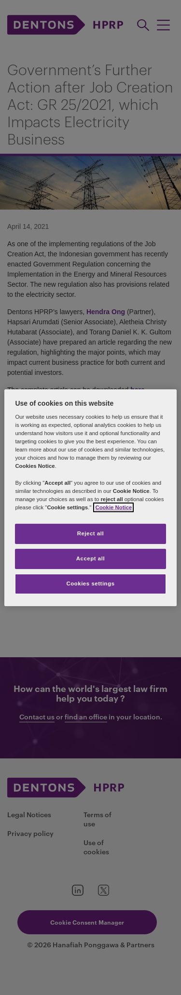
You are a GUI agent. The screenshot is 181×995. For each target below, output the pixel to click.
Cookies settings (90, 583)
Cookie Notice (113, 507)
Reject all (90, 533)
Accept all (90, 558)
